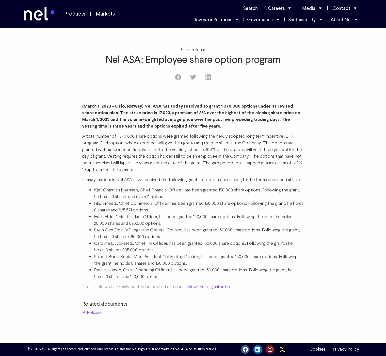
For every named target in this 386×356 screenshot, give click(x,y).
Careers (280, 8)
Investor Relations (217, 19)
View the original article (209, 286)
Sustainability (305, 19)
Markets (105, 13)
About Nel (345, 19)
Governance (263, 19)
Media (312, 8)
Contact (345, 8)
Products (74, 13)
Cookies (317, 349)
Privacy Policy (346, 349)
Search (250, 8)
